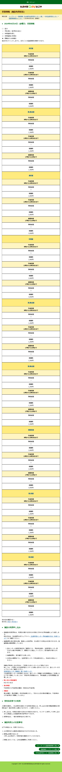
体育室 (31, 48)
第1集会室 (31, 112)
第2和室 (31, 557)
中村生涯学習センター (51, 16)
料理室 (31, 239)
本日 (9, 622)
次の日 (14, 622)
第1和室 (31, 493)
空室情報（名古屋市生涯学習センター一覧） (30, 16)
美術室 (31, 175)
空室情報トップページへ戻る (49, 749)
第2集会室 (31, 303)
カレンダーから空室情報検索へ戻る (47, 746)
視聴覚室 (31, 430)
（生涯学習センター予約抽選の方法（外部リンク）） (32, 637)
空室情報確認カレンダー (16, 18)
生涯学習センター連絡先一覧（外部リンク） (18, 671)
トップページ (12, 16)
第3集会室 (31, 366)
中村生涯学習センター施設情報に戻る (46, 753)
